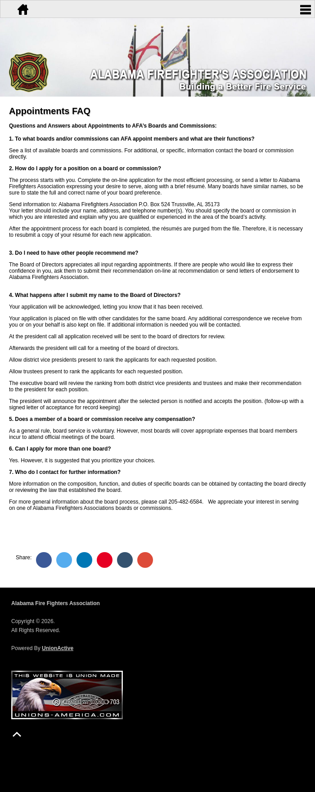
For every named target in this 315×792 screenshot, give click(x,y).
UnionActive (57, 648)
